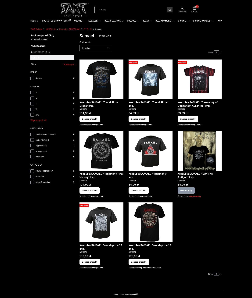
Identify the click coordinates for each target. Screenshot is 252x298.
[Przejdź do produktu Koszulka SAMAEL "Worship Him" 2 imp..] (151, 222)
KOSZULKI (50, 29)
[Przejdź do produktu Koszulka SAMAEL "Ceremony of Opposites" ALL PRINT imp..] (200, 79)
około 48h (40, 176)
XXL (37, 115)
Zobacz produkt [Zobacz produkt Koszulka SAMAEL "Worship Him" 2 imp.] (138, 262)
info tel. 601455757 (44, 171)
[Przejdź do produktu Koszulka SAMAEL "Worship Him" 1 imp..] (101, 222)
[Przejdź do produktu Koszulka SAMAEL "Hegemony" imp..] (151, 151)
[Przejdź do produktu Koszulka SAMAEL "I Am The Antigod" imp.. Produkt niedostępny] (200, 151)
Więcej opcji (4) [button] (38, 120)
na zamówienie (42, 140)
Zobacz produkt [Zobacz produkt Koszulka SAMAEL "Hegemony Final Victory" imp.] (89, 190)
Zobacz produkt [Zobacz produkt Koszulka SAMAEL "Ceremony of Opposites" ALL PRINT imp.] (187, 119)
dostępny (40, 156)
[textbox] (95, 48)
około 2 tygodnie (43, 182)
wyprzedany (41, 145)
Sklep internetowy (125, 294)
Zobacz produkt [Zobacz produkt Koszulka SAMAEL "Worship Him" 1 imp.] (89, 262)
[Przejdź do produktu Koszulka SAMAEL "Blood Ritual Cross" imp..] (101, 79)
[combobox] (129, 10)
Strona (210, 52)
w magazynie (41, 151)
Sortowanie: (85, 42)
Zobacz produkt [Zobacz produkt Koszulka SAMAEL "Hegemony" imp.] (138, 190)
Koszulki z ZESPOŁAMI (69, 29)
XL (37, 109)
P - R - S (87, 29)
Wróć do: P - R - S (40, 52)
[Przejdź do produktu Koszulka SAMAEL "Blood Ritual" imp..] (151, 79)
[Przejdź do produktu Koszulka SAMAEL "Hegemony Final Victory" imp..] (101, 151)
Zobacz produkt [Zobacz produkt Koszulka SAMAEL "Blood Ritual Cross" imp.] (89, 119)
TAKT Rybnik (36, 29)
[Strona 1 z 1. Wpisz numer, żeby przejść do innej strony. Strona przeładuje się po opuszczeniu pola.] (216, 52)
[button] (170, 9)
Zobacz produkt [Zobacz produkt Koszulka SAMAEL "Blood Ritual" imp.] (138, 119)
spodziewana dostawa (46, 134)
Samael (39, 78)
